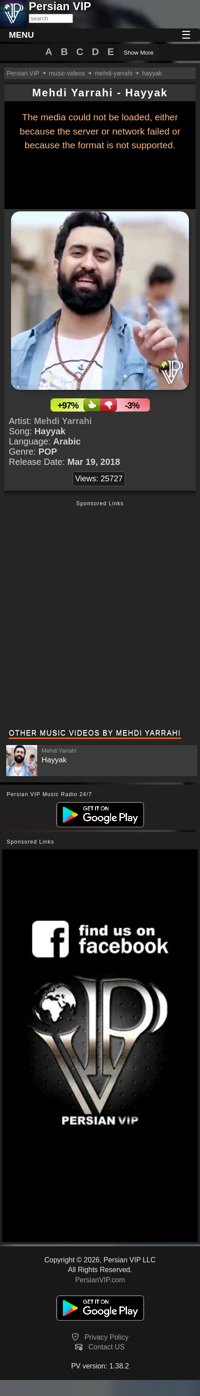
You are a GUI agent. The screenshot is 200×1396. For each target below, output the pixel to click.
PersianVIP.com (100, 1280)
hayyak (152, 73)
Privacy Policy (107, 1337)
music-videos (67, 73)
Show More (139, 52)
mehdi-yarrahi (114, 73)
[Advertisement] (100, 616)
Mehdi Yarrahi (63, 421)
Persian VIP (23, 73)
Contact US (106, 1347)
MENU (21, 35)
